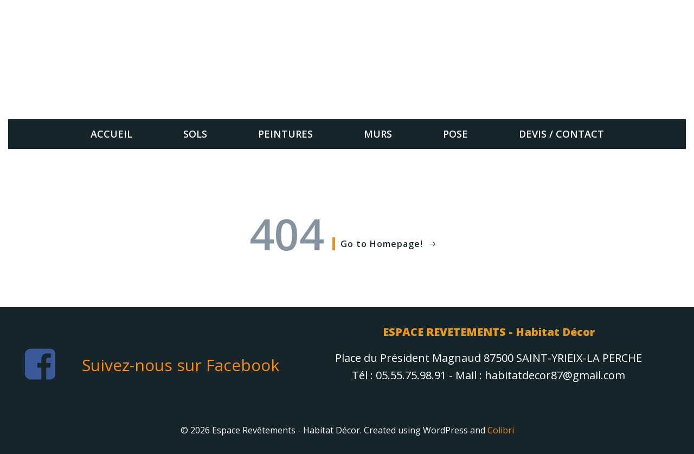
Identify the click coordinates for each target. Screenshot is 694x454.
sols (195, 133)
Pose (455, 133)
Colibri (500, 430)
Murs (378, 133)
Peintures (285, 133)
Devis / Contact (561, 133)
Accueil (111, 133)
